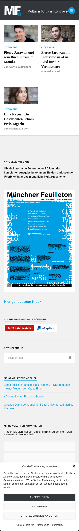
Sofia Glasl (53, 71)
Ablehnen (39, 506)
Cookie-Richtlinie (25, 525)
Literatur (11, 47)
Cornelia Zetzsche (20, 66)
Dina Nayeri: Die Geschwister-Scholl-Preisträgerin (19, 119)
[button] (74, 466)
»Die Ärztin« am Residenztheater (24, 396)
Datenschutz (42, 525)
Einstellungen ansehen (39, 515)
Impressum (57, 525)
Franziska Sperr (19, 128)
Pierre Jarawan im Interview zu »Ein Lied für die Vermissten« (55, 59)
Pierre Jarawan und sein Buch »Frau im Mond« (19, 57)
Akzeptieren (39, 497)
